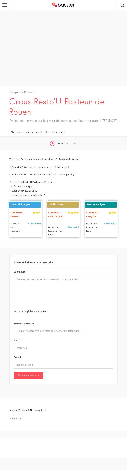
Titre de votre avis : (25, 323)
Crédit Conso (55, 204)
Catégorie (15, 92)
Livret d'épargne (19, 204)
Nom (17, 340)
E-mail (18, 357)
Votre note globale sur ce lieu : (31, 311)
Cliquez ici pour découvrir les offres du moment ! (40, 132)
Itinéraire (17, 418)
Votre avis (19, 271)
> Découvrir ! (34, 223)
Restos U (29, 92)
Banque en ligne (95, 204)
